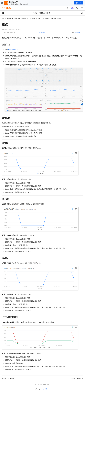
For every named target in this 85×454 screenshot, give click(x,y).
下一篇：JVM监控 (77, 378)
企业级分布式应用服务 (13, 18)
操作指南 (25, 18)
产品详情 (42, 32)
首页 (3, 18)
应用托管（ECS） (35, 18)
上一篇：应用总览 (8, 378)
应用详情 (53, 18)
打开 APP (78, 3)
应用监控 (46, 18)
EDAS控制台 (13, 49)
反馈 (45, 389)
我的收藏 (77, 32)
